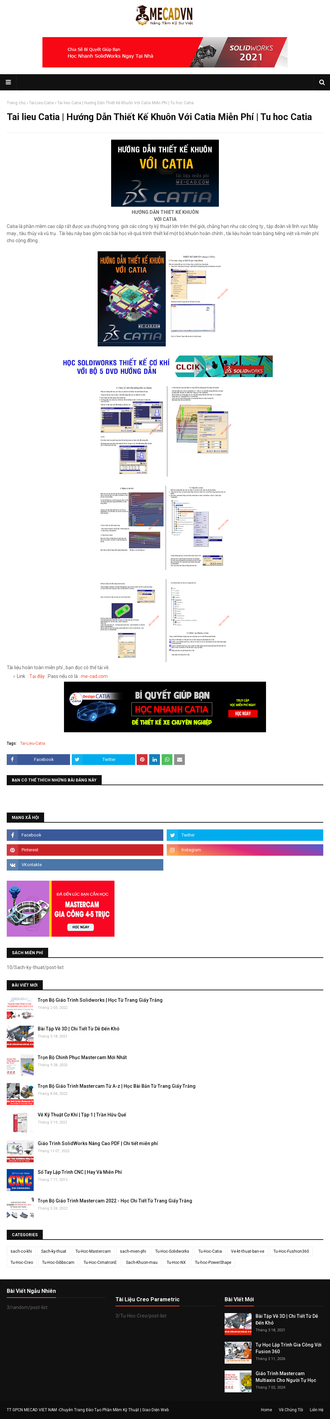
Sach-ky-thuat (53, 1251)
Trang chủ (16, 103)
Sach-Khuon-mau (142, 1262)
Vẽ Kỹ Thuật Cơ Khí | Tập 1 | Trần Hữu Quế (82, 1114)
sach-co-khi (21, 1251)
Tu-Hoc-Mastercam (93, 1251)
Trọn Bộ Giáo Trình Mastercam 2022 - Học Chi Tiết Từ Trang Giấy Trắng (115, 1200)
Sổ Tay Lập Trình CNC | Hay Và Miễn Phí (80, 1172)
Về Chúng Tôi (291, 1410)
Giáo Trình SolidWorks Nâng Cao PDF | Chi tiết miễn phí (98, 1143)
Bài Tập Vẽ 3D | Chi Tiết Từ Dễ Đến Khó (79, 1028)
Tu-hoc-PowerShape (213, 1262)
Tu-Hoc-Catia (210, 1251)
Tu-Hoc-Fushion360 (291, 1251)
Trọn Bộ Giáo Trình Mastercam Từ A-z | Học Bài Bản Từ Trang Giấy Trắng (117, 1086)
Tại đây (37, 676)
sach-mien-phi (133, 1251)
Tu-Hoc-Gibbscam (58, 1262)
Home (266, 1410)
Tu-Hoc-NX (176, 1262)
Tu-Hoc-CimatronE (100, 1262)
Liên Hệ (316, 1410)
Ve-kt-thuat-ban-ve (247, 1251)
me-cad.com (94, 676)
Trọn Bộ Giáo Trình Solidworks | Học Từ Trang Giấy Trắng (100, 1000)
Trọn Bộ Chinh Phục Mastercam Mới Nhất (82, 1057)
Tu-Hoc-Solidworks (172, 1251)
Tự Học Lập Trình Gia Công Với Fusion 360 (289, 1348)
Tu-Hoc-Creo (21, 1262)
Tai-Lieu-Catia (41, 103)
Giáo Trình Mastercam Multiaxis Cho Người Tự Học (286, 1377)
